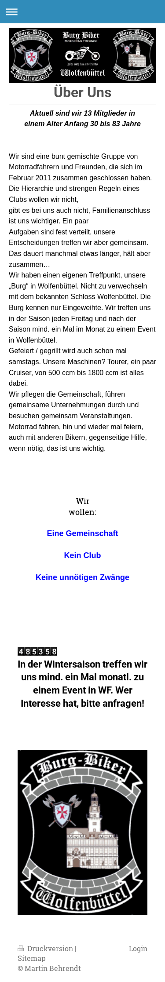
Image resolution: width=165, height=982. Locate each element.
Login (138, 948)
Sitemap (32, 958)
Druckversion (46, 948)
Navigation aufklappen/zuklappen (82, 11)
